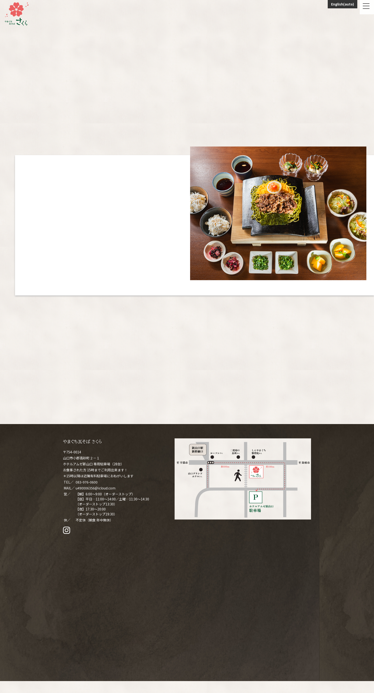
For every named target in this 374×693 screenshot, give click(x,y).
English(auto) (342, 4)
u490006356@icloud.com (95, 488)
